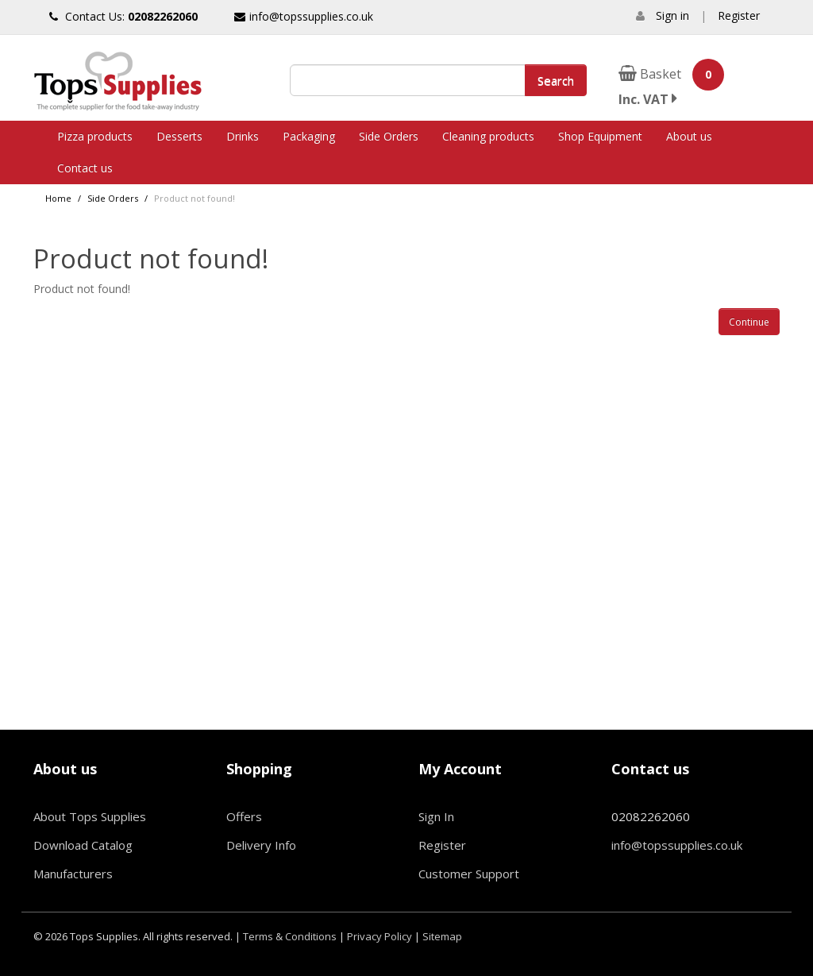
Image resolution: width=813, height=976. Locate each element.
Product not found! (194, 198)
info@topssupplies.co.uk (303, 16)
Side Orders (388, 136)
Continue (749, 322)
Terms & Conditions (290, 936)
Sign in (672, 15)
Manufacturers (73, 873)
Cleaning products (488, 136)
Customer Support (468, 873)
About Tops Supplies (89, 816)
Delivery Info (261, 845)
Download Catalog (83, 845)
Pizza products (95, 136)
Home (58, 198)
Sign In (436, 816)
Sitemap (442, 936)
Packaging (309, 136)
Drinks (242, 136)
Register (739, 15)
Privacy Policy (379, 936)
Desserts (179, 136)
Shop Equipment (600, 136)
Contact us (85, 168)
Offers (244, 816)
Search (556, 80)
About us (689, 136)
